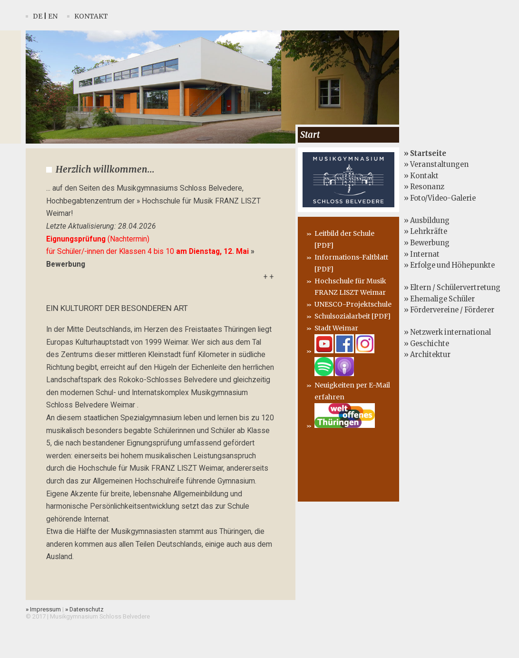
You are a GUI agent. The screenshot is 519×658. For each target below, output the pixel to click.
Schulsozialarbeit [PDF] (352, 316)
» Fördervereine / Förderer (449, 310)
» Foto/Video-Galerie (440, 198)
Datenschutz (84, 609)
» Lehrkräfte (425, 231)
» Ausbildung (427, 220)
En (53, 16)
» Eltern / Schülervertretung (452, 287)
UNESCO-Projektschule (353, 304)
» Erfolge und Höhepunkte (449, 265)
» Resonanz (424, 187)
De (37, 16)
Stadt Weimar (336, 328)
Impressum (43, 609)
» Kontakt (421, 176)
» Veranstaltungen (436, 164)
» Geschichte (426, 343)
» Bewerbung (427, 243)
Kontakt (91, 16)
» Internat (422, 254)
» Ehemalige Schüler (439, 299)
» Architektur (427, 354)
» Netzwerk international (447, 332)
